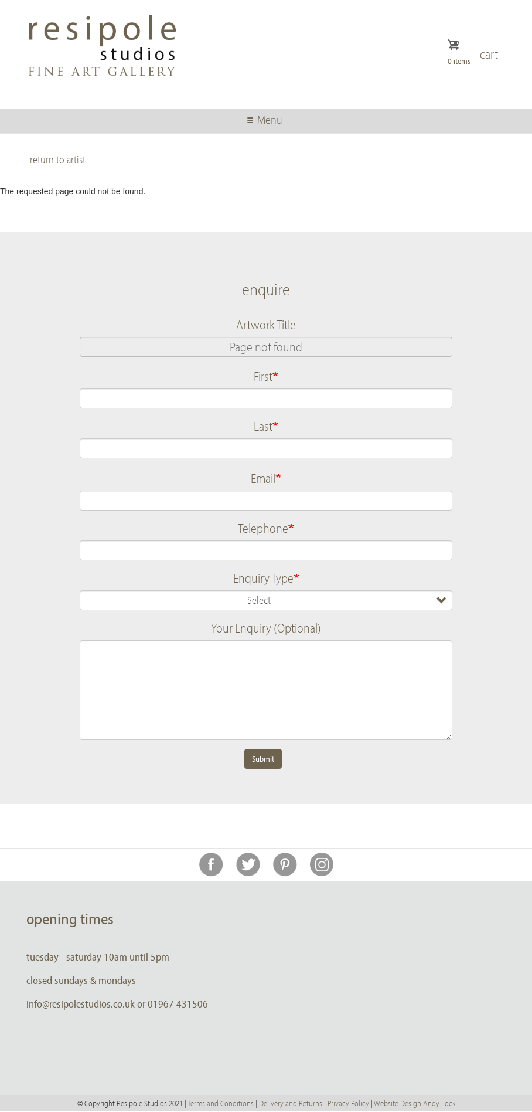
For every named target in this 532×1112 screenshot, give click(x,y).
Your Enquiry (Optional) (266, 628)
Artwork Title (266, 324)
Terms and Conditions (220, 1103)
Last (263, 426)
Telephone (263, 528)
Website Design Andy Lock (414, 1103)
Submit (263, 758)
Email (263, 478)
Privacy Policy (348, 1103)
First (263, 376)
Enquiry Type (263, 578)
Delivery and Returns (290, 1103)
